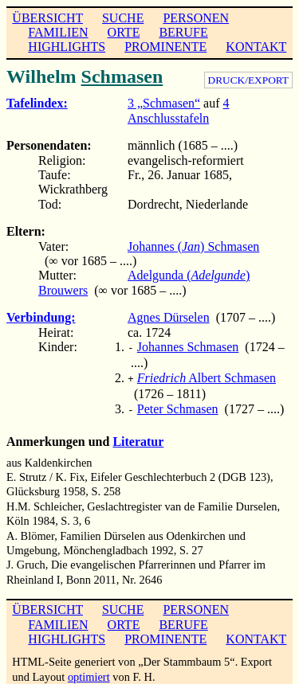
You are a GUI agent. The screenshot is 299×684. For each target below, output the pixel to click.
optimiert (89, 672)
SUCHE (123, 18)
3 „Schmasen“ (164, 103)
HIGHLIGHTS (66, 46)
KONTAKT (256, 46)
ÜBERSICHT (47, 18)
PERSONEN (196, 18)
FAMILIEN (58, 32)
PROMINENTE (165, 46)
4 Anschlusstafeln (179, 110)
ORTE (124, 32)
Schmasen (122, 76)
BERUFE (183, 32)
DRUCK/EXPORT (248, 80)
